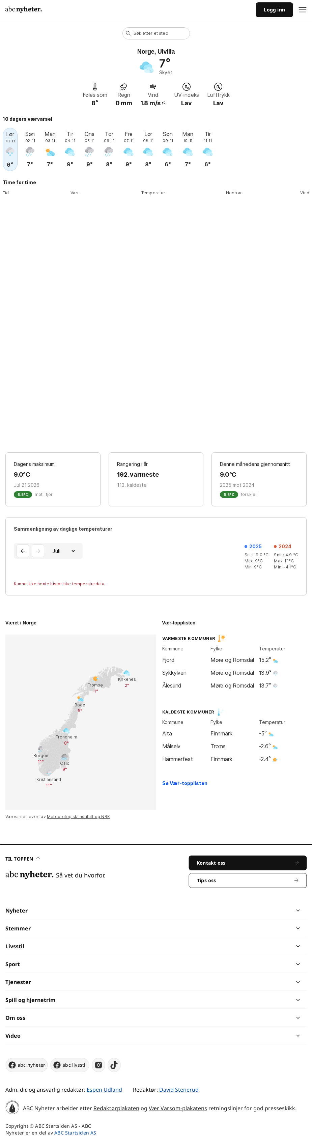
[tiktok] (114, 1065)
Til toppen (22, 859)
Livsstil (14, 946)
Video (13, 1035)
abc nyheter (26, 1065)
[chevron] (227, 910)
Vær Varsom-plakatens (178, 1108)
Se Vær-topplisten (184, 783)
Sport (12, 964)
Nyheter (16, 910)
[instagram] (98, 1065)
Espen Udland (104, 1089)
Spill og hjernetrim (30, 1000)
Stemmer (18, 928)
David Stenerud (179, 1089)
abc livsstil (70, 1065)
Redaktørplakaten (116, 1108)
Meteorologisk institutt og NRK (78, 816)
